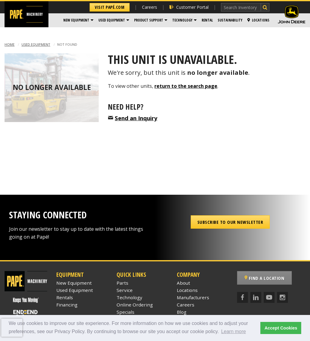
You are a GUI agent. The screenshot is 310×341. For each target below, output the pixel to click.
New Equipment (76, 20)
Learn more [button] (233, 331)
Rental (207, 20)
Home (10, 44)
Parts (122, 283)
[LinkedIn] (255, 297)
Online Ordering (135, 305)
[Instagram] (282, 297)
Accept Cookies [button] (281, 328)
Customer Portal (189, 7)
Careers (149, 7)
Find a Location (265, 278)
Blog (181, 312)
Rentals (64, 297)
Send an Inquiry (136, 118)
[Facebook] (242, 297)
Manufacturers (193, 297)
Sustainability (230, 20)
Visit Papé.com (109, 7)
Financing (67, 305)
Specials (125, 312)
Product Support (148, 20)
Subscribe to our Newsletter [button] (230, 222)
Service (125, 290)
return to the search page (185, 86)
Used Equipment (111, 20)
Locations (258, 20)
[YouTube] (269, 297)
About (183, 283)
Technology (182, 20)
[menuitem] (78, 20)
